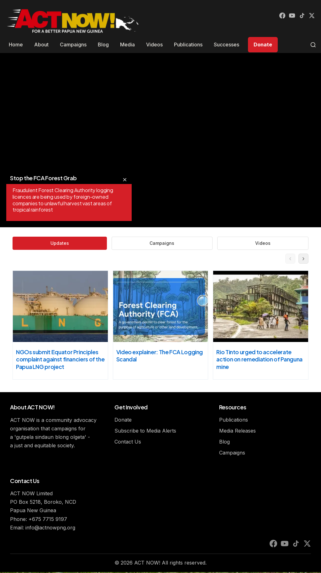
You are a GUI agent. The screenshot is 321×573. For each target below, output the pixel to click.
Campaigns (73, 44)
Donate (263, 44)
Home (16, 44)
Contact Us (127, 443)
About (41, 44)
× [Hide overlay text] (125, 179)
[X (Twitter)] (311, 16)
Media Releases (237, 431)
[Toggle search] (313, 44)
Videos (154, 44)
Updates (121, 243)
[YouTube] (288, 16)
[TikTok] (299, 16)
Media (127, 44)
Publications (188, 44)
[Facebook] (277, 16)
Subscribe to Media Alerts (145, 431)
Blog (103, 44)
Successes (226, 44)
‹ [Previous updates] (288, 259)
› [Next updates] (303, 259)
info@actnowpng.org (50, 528)
